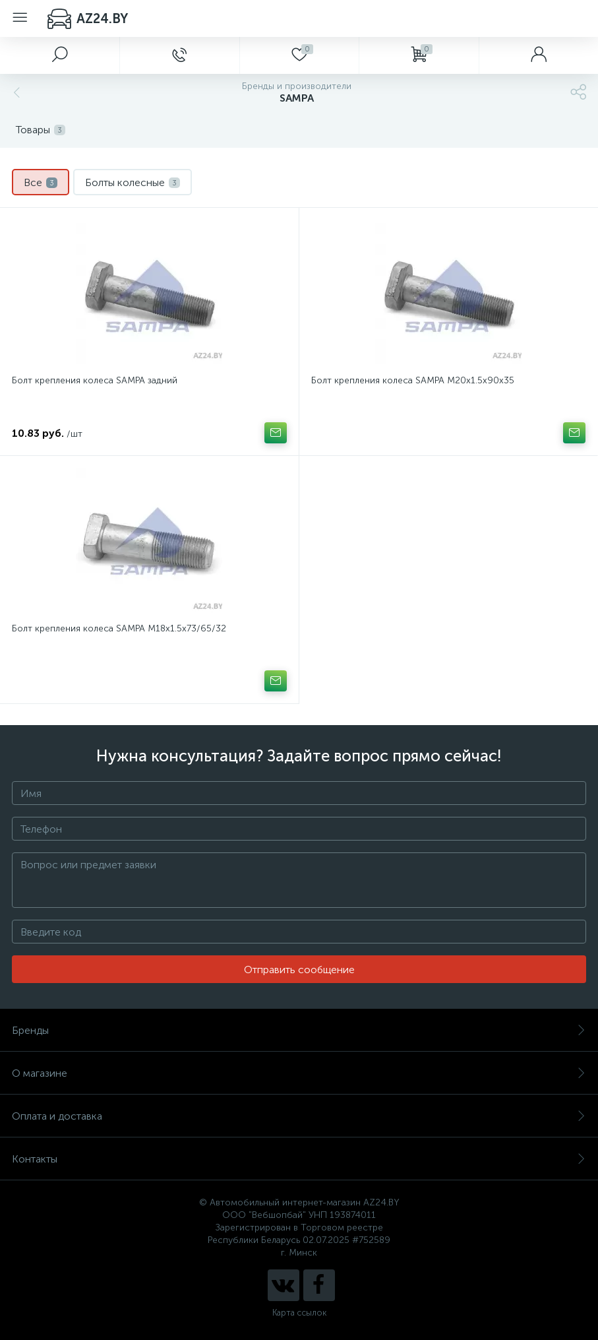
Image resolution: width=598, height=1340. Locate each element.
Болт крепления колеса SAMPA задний (94, 380)
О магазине (299, 1073)
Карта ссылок (299, 1313)
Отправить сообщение (299, 969)
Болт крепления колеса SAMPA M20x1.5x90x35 (412, 380)
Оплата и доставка (299, 1116)
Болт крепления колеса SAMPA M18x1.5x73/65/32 (119, 628)
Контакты (299, 1159)
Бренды (299, 1030)
